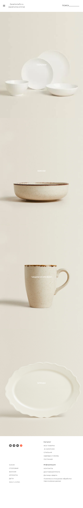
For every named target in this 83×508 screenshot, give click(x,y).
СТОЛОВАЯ (13, 485)
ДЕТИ (11, 495)
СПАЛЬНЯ (48, 469)
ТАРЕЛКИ (41, 67)
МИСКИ (41, 177)
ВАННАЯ (12, 488)
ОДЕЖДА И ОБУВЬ (51, 473)
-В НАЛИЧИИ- (49, 466)
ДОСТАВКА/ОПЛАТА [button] (52, 489)
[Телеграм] (14, 462)
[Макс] (10, 462)
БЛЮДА (41, 398)
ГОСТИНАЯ (48, 476)
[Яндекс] (21, 462)
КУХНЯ (12, 482)
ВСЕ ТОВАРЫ (49, 462)
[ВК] (17, 462)
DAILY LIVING (14, 499)
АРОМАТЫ (13, 492)
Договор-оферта (50, 492)
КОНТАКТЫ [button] (48, 485)
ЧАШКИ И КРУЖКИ (41, 287)
